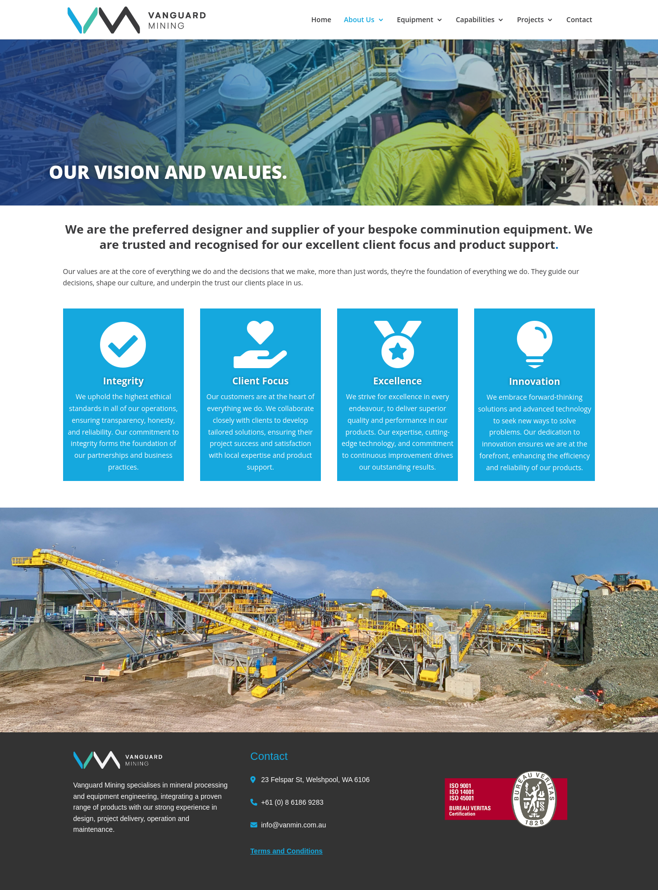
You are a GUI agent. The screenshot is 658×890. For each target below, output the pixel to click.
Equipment (415, 20)
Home (322, 20)
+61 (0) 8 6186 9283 (292, 802)
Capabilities (475, 20)
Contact (579, 20)
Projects (530, 20)
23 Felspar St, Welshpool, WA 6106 (315, 780)
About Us (359, 20)
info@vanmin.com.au (293, 825)
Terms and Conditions (286, 851)
